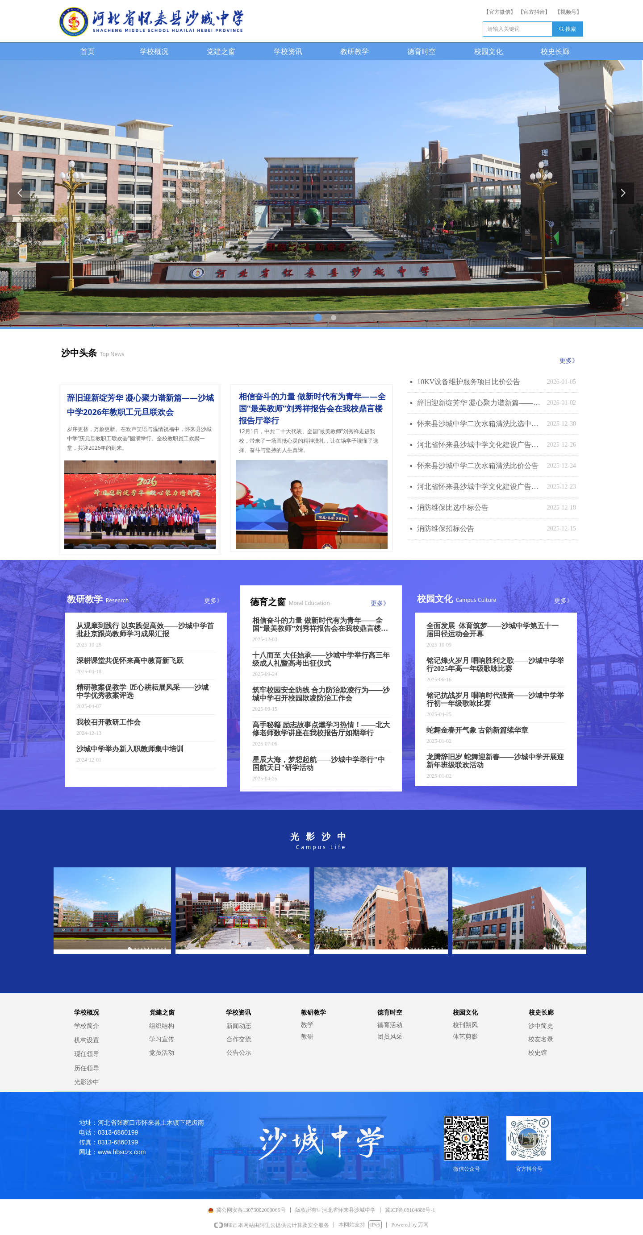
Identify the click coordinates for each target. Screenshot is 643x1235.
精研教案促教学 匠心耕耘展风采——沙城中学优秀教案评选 (142, 691)
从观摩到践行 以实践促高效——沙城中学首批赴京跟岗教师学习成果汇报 (145, 630)
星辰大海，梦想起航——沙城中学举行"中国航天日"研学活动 (318, 763)
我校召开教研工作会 (108, 722)
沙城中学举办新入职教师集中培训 (130, 749)
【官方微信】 (500, 12)
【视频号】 (568, 12)
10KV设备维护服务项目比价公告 (468, 381)
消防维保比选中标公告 (453, 507)
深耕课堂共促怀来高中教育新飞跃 (130, 660)
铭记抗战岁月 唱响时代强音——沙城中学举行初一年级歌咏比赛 (495, 699)
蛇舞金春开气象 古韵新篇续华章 (477, 730)
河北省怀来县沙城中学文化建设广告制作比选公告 (480, 486)
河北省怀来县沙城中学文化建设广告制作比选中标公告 (480, 444)
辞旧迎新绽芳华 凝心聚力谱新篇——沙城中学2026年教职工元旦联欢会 (480, 402)
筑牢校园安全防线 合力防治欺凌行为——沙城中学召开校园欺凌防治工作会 (321, 694)
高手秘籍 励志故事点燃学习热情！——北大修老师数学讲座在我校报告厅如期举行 (321, 729)
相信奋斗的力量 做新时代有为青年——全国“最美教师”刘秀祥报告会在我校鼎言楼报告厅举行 (320, 625)
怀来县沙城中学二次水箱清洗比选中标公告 (480, 423)
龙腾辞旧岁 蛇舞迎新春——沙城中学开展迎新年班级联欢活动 (495, 761)
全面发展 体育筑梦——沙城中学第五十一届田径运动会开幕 (492, 630)
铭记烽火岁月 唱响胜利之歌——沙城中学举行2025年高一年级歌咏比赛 (495, 664)
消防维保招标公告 (445, 528)
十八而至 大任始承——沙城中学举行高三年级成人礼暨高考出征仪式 (321, 659)
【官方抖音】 (534, 12)
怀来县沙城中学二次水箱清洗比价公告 (478, 465)
